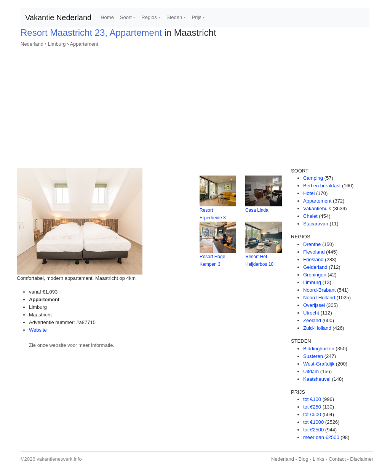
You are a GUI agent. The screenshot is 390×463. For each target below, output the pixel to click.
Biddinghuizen (318, 348)
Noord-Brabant (319, 290)
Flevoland (313, 252)
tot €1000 (313, 422)
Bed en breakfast (321, 185)
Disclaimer (361, 459)
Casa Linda (257, 210)
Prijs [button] (196, 17)
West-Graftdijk (318, 364)
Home (107, 17)
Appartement (84, 44)
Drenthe (312, 244)
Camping (313, 178)
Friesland (313, 259)
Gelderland (315, 267)
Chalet (310, 216)
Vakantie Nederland (58, 17)
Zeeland (312, 320)
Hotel (309, 193)
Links (318, 459)
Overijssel (314, 305)
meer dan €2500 (321, 437)
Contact (337, 459)
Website (38, 330)
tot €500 (312, 414)
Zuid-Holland (317, 328)
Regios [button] (149, 17)
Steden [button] (174, 17)
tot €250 (312, 407)
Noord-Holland (319, 297)
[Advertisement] (195, 105)
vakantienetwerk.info (59, 459)
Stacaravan (315, 224)
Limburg (57, 44)
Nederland (32, 44)
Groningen (314, 275)
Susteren (313, 356)
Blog (303, 459)
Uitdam (311, 371)
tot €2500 (313, 430)
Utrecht (311, 313)
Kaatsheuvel (317, 379)
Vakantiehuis (317, 208)
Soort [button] (126, 17)
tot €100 (312, 399)
